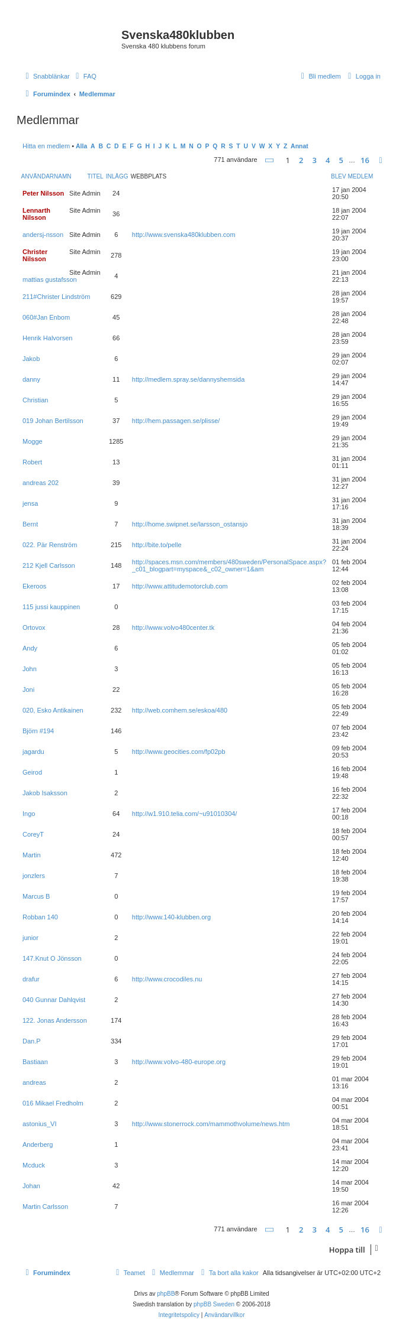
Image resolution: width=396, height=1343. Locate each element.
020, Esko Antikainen (52, 710)
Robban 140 (40, 917)
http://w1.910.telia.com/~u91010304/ (184, 813)
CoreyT (33, 834)
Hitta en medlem (46, 145)
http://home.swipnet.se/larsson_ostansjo (190, 524)
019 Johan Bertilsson (52, 420)
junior (30, 937)
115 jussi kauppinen (51, 606)
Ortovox (34, 627)
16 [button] (364, 160)
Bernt (30, 524)
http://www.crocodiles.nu (167, 979)
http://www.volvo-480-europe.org (179, 1061)
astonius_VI (39, 1123)
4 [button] (328, 160)
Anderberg (37, 1144)
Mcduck (33, 1165)
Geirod (32, 772)
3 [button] (315, 160)
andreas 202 (40, 482)
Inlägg (117, 176)
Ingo (28, 813)
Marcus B (36, 896)
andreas (34, 1082)
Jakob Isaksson (44, 792)
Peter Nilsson (43, 193)
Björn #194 (38, 730)
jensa (30, 503)
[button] (270, 160)
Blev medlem (352, 176)
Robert (32, 462)
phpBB (166, 1293)
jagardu (33, 751)
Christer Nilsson (34, 255)
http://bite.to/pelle (157, 544)
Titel (95, 176)
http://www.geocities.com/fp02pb (179, 751)
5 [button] (341, 160)
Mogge (32, 441)
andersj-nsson (42, 234)
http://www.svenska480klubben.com (184, 234)
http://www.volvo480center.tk (173, 627)
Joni (28, 689)
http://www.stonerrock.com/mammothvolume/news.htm (211, 1123)
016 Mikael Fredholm (52, 1103)
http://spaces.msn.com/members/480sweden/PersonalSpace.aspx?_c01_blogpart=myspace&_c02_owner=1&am (229, 565)
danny (31, 379)
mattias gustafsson (49, 279)
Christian (35, 400)
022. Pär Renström (49, 544)
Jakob (31, 358)
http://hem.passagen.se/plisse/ (176, 420)
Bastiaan (35, 1061)
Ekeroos (34, 586)
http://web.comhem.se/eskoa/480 (179, 710)
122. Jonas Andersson (54, 1020)
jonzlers (33, 875)
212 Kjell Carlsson (48, 565)
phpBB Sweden (214, 1304)
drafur (31, 979)
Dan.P (31, 1041)
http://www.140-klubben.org (171, 917)
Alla (81, 146)
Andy (29, 648)
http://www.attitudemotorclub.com (180, 586)
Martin (31, 855)
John (29, 668)
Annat (299, 146)
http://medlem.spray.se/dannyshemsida (188, 379)
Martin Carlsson (45, 1206)
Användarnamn (46, 176)
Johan (31, 1185)
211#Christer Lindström (56, 296)
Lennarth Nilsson (36, 214)
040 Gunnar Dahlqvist (53, 999)
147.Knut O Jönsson (52, 958)
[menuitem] (84, 76)
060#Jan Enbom (46, 317)
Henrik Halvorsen (47, 338)
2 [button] (301, 160)
